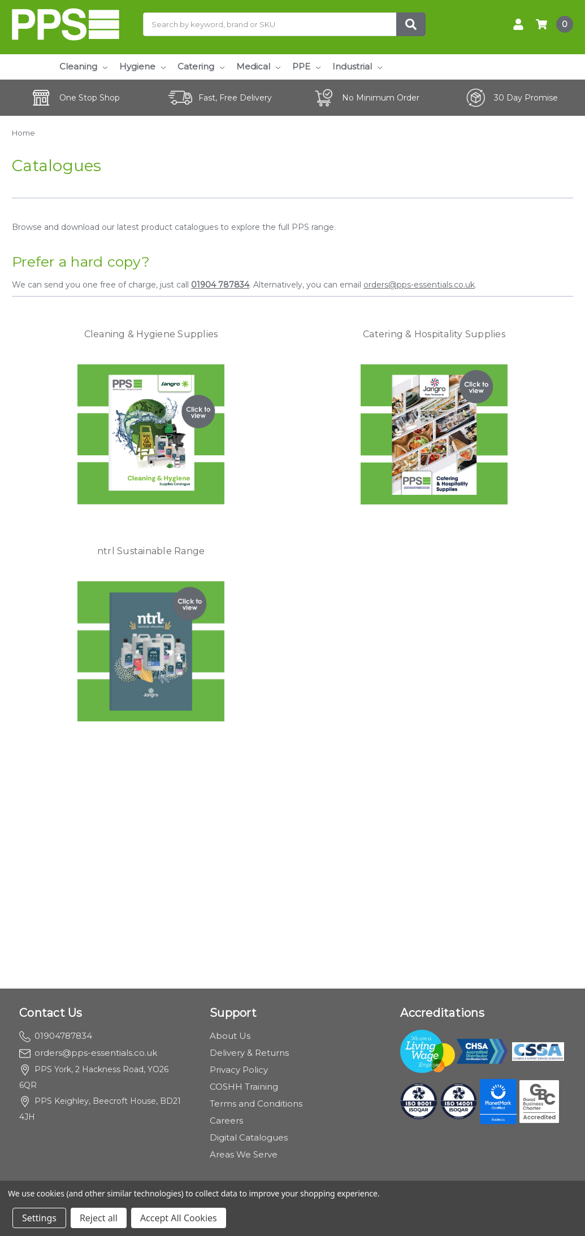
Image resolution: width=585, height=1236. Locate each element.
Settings (39, 1218)
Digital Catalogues (249, 1137)
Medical (258, 66)
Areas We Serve (244, 1154)
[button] (151, 434)
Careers (226, 1120)
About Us (230, 1035)
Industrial (357, 66)
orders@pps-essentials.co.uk (419, 285)
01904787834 (55, 1035)
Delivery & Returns (249, 1052)
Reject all (99, 1218)
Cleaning (83, 66)
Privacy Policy (239, 1069)
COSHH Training (244, 1086)
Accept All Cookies (178, 1218)
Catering (200, 66)
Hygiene (142, 66)
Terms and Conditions (256, 1103)
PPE (306, 66)
